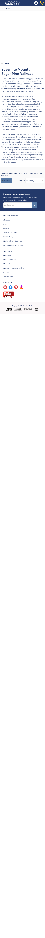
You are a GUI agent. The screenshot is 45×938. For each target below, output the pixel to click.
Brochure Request (9, 260)
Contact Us (7, 255)
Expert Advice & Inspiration (13, 245)
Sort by (22, 181)
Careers (6, 228)
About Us (6, 220)
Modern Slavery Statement (12, 241)
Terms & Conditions (10, 233)
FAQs (5, 224)
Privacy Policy (8, 237)
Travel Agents (8, 276)
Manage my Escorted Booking (13, 268)
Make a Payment (9, 264)
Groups (6, 272)
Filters (7, 181)
